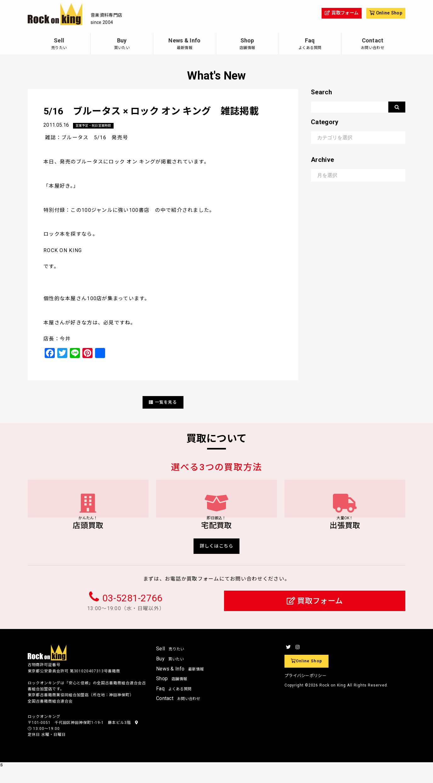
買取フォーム (315, 616)
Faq (310, 44)
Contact (372, 44)
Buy (122, 44)
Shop (247, 44)
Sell (59, 44)
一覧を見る (163, 402)
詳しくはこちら (217, 560)
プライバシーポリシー (305, 691)
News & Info (184, 44)
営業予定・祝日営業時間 (97, 126)
